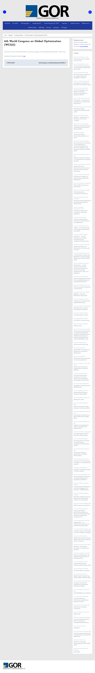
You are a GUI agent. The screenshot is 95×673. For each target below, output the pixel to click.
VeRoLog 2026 (78, 325)
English (64, 27)
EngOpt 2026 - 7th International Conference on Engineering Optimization (81, 524)
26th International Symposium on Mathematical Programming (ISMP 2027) (82, 635)
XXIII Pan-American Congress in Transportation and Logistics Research (82, 159)
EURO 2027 (77, 628)
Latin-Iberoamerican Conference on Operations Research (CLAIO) (81, 600)
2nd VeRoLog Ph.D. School (81, 315)
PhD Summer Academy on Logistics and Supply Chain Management (81, 178)
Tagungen (65, 23)
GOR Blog (41, 27)
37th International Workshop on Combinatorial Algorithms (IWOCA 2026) (82, 202)
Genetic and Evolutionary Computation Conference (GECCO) (81, 368)
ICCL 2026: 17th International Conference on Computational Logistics (82, 462)
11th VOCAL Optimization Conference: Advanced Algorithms (81, 212)
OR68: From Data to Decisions (82, 505)
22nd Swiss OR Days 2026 (81, 344)
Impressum (56, 27)
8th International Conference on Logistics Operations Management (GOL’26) (82, 76)
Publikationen (86, 23)
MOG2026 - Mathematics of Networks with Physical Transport (81, 119)
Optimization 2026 (79, 399)
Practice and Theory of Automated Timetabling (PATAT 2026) (80, 454)
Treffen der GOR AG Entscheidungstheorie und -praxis (81, 136)
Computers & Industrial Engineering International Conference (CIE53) (81, 584)
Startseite (7, 23)
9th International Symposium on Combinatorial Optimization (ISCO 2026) (82, 67)
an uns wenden (84, 46)
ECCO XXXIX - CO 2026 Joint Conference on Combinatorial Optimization (82, 102)
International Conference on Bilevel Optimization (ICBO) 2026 (81, 416)
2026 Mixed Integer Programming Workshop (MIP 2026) (81, 110)
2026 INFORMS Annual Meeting (82, 593)
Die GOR (15, 23)
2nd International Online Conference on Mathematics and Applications (81, 221)
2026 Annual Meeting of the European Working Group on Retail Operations (81, 556)
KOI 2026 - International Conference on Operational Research (81, 548)
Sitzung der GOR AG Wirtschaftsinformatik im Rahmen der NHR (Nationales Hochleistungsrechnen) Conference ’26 (82, 514)
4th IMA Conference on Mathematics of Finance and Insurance (82, 248)
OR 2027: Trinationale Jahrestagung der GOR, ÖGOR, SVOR (82, 643)
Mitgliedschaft (37, 23)
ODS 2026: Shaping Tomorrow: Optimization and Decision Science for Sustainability (82, 498)
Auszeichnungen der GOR (51, 23)
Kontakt (48, 27)
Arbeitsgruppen (25, 23)
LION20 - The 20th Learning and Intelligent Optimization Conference (81, 229)
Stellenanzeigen (75, 23)
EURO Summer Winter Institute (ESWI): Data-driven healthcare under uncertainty (82, 539)
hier (24, 56)
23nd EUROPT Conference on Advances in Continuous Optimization (82, 351)
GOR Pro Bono (32, 27)
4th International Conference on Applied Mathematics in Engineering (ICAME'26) (82, 478)
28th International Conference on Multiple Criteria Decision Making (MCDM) (82, 127)
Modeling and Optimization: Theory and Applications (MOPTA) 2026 (81, 426)
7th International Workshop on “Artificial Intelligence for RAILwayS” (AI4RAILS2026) (82, 488)
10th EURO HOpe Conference (82, 570)
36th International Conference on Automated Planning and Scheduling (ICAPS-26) (82, 280)
